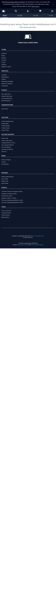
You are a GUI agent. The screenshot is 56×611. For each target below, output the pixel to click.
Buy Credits (4, 541)
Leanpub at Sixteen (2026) (9, 556)
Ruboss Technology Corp (37, 598)
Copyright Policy (6, 575)
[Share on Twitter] (2, 177)
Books (5, 15)
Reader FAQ (4, 543)
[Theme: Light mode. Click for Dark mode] (28, 11)
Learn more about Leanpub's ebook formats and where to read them (28, 349)
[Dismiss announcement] (53, 4)
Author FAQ (4, 501)
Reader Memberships (7, 539)
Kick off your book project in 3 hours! (13, 2)
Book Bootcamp (5, 463)
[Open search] (16, 11)
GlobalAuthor (5, 439)
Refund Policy (5, 580)
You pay (4, 104)
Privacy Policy (5, 577)
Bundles (20, 15)
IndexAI (3, 442)
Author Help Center (6, 503)
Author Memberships (7, 484)
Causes (3, 524)
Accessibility (5, 526)
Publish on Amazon (6, 446)
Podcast (3, 427)
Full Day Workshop (6, 461)
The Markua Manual (7, 512)
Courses (35, 15)
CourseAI (4, 437)
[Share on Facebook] (6, 177)
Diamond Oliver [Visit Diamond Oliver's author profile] (29, 73)
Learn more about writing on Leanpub (28, 307)
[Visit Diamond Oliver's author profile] (28, 213)
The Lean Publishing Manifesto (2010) (12, 565)
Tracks (51, 15)
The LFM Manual (6, 509)
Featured (4, 416)
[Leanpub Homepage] (3, 11)
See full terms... (28, 267)
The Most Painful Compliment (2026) (12, 554)
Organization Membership (24, 126)
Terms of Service (6, 573)
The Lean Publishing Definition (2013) (12, 563)
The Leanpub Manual (7, 507)
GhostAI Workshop (6, 458)
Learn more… (36, 6)
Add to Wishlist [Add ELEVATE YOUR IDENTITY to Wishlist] (15, 119)
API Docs (4, 514)
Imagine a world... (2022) (8, 560)
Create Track (5, 492)
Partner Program (6, 522)
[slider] (27, 93)
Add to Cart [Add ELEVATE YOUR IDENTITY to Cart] (15, 114)
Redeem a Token (6, 429)
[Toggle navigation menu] (53, 143)
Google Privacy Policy (22, 607)
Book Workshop (5, 456)
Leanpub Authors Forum (8, 505)
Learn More (4, 471)
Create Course (5, 490)
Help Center (4, 546)
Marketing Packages (7, 444)
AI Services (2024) (6, 558)
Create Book (5, 486)
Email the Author (9, 185)
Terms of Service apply (37, 607)
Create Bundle (5, 488)
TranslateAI (4, 448)
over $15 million (26, 301)
